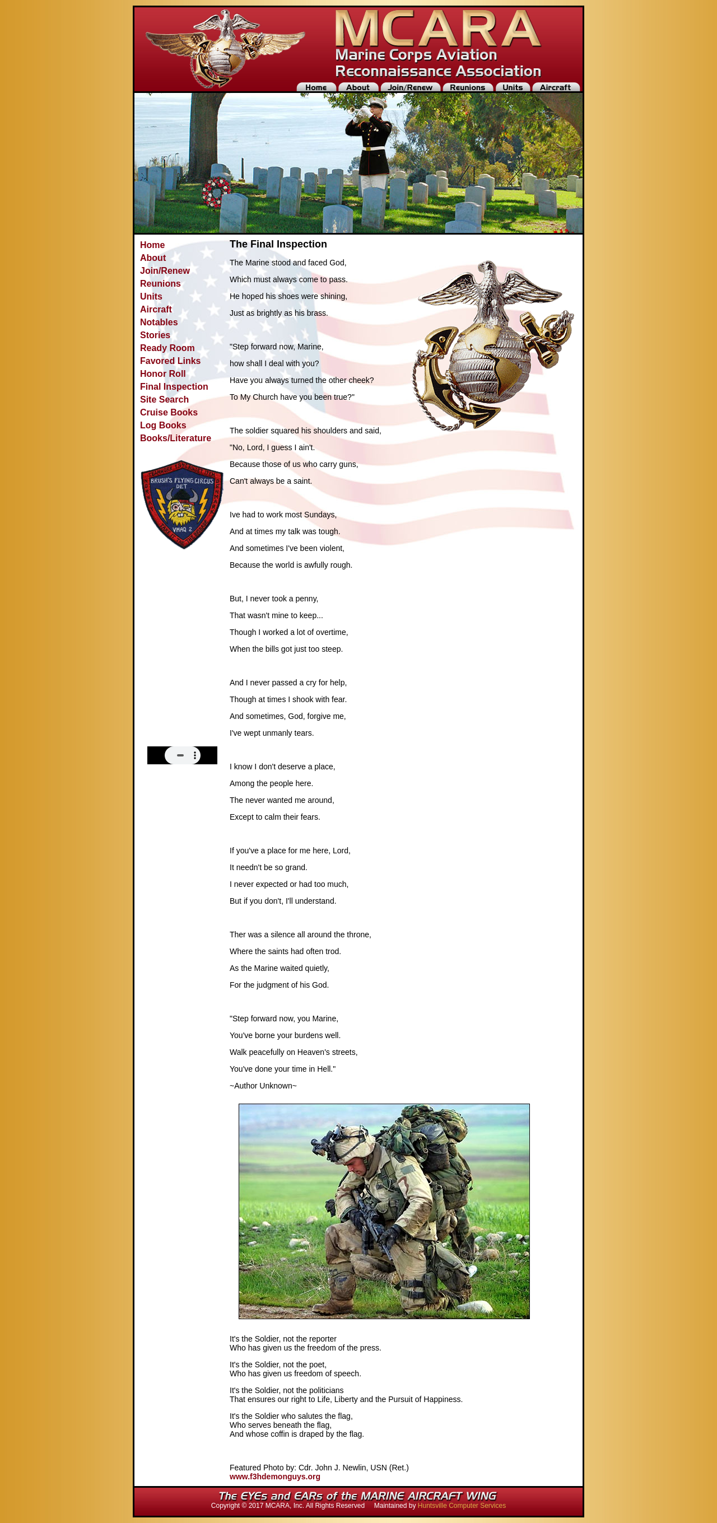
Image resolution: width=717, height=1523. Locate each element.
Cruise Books (169, 412)
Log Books (163, 425)
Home (152, 245)
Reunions (160, 283)
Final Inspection (174, 386)
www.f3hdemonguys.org (275, 1476)
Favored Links (170, 361)
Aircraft (156, 309)
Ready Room (167, 348)
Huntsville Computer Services (462, 1506)
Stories (155, 335)
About (153, 258)
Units (151, 296)
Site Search (164, 399)
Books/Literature (175, 438)
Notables (159, 322)
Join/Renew (165, 270)
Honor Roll (163, 374)
